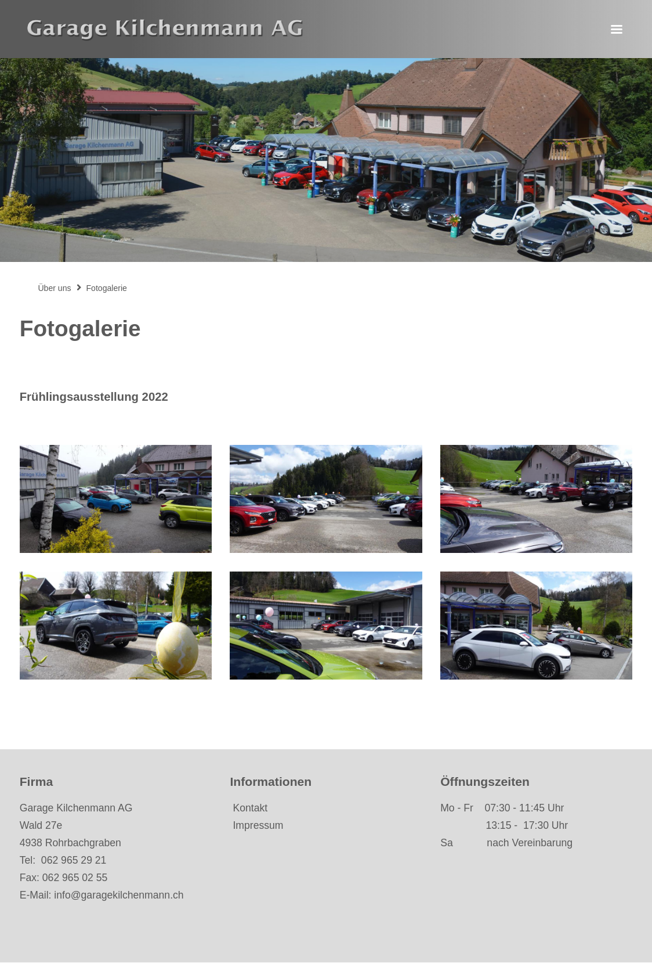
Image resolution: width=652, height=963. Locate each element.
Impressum (258, 825)
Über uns (54, 288)
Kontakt (250, 808)
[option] (326, 160)
